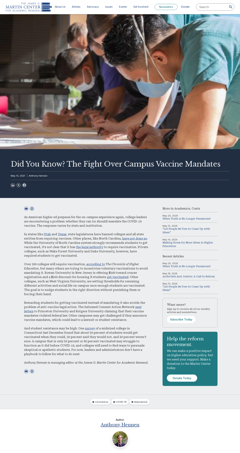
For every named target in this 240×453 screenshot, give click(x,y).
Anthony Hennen (38, 175)
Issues (109, 6)
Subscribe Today (181, 319)
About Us (60, 6)
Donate (185, 6)
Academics (182, 208)
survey (90, 328)
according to (95, 264)
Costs (196, 208)
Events (123, 6)
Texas (62, 234)
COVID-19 (121, 401)
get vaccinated (117, 277)
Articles (76, 6)
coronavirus (101, 401)
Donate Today (182, 378)
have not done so (134, 238)
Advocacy (93, 6)
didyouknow (141, 401)
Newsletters (166, 6)
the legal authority (89, 247)
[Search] (230, 7)
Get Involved (140, 6)
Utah (47, 234)
